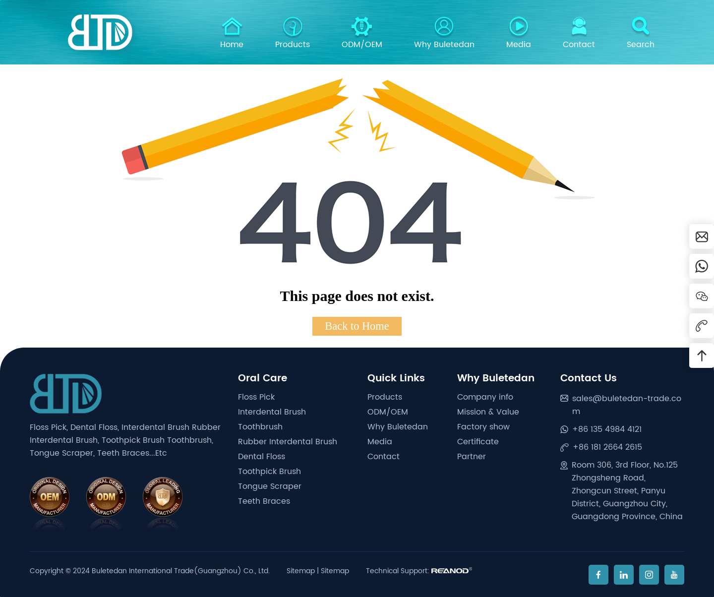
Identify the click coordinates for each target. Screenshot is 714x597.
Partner (471, 456)
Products (292, 33)
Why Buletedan (444, 33)
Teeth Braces (264, 501)
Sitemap (301, 571)
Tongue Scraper (269, 486)
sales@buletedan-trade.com (626, 405)
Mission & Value (488, 412)
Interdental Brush (272, 412)
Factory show (483, 426)
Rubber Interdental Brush (287, 441)
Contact (579, 33)
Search (640, 33)
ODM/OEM (362, 33)
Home (231, 33)
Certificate (478, 441)
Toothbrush (260, 426)
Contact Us (588, 378)
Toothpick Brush (269, 471)
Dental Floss (261, 456)
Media (518, 33)
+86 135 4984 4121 (607, 429)
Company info (485, 397)
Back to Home (357, 326)
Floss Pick (256, 397)
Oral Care (262, 378)
